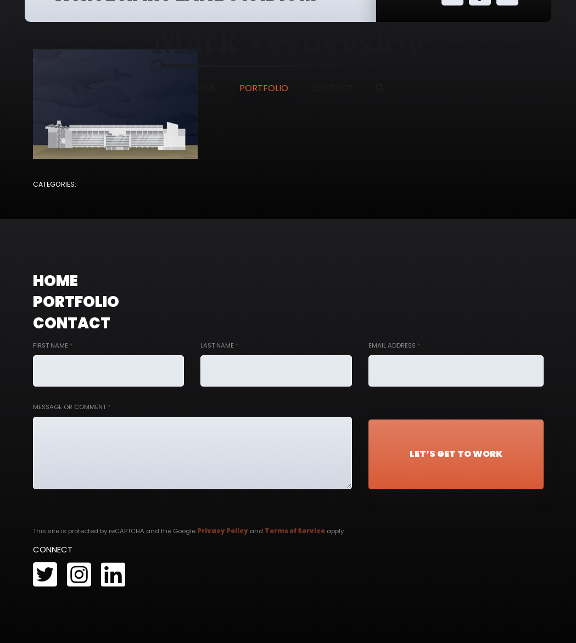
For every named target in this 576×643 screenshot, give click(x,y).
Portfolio (263, 88)
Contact (332, 88)
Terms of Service (295, 531)
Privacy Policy (222, 531)
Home (204, 88)
